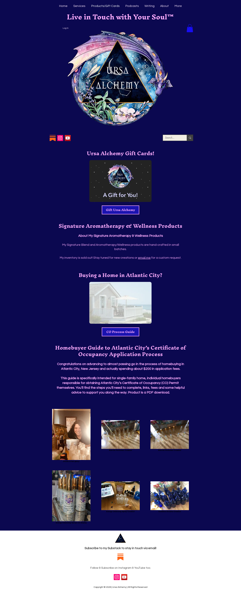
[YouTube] (68, 138)
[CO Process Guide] (120, 331)
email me (144, 257)
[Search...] (172, 138)
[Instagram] (60, 138)
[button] (189, 28)
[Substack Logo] (53, 138)
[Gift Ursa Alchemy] (120, 209)
